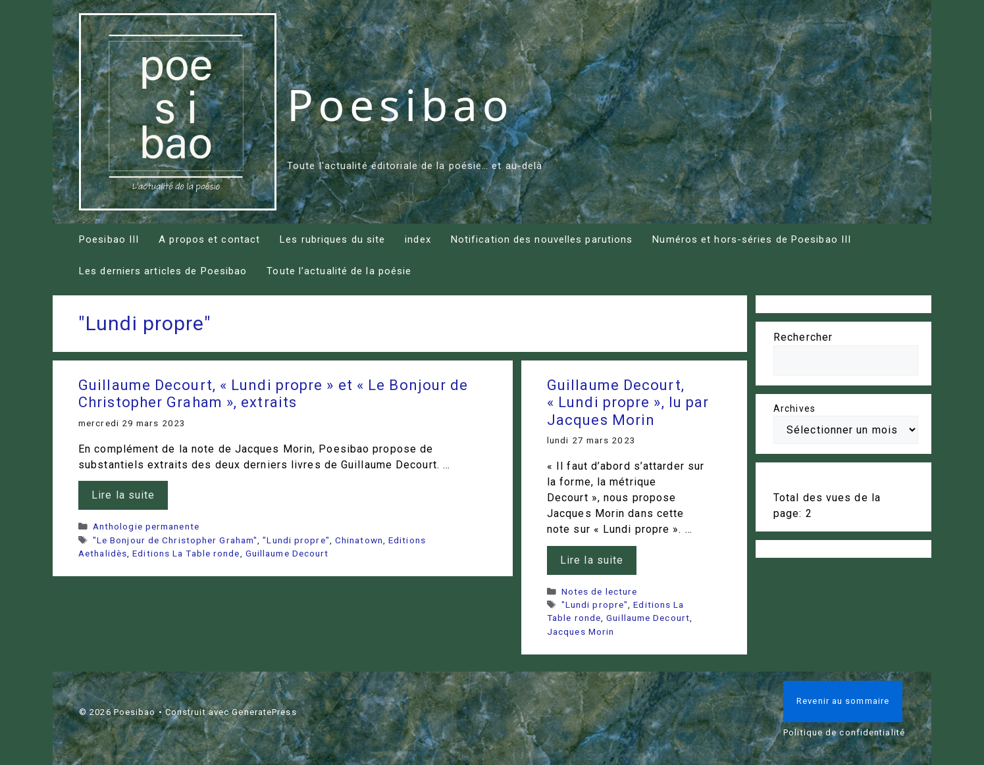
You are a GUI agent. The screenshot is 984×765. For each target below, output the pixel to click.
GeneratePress (264, 712)
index (418, 239)
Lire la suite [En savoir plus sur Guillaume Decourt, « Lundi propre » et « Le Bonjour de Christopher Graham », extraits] (123, 495)
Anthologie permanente (146, 526)
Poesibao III (109, 239)
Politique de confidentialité (844, 732)
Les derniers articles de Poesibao (163, 271)
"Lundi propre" (296, 540)
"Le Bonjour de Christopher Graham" (175, 540)
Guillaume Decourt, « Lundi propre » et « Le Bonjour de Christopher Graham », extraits (273, 393)
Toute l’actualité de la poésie (339, 271)
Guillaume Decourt (287, 553)
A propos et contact (209, 239)
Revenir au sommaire (842, 701)
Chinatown (359, 540)
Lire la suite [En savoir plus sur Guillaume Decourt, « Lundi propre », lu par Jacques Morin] (591, 560)
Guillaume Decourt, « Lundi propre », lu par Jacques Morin (628, 402)
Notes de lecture (599, 591)
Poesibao (400, 104)
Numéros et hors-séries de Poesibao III (751, 239)
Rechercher (803, 337)
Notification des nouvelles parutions (542, 239)
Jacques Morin (580, 631)
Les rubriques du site (332, 239)
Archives (794, 408)
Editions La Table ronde (186, 553)
